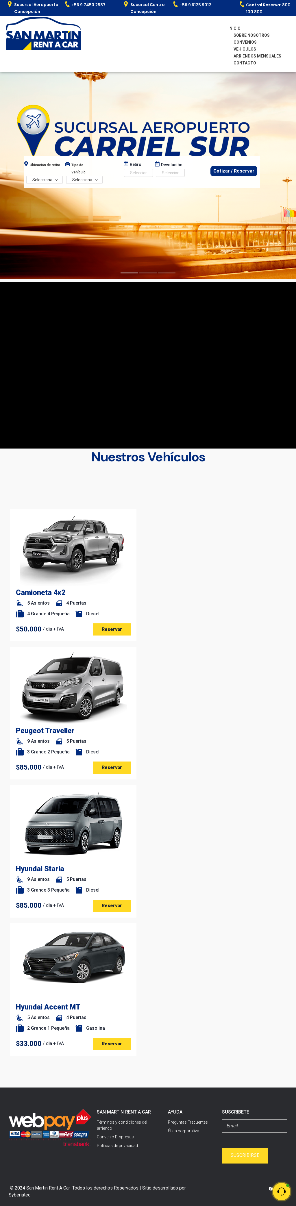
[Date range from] (138, 173)
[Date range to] (170, 173)
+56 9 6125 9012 (195, 5)
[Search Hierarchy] (44, 180)
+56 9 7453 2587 (88, 5)
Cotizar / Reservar (233, 171)
